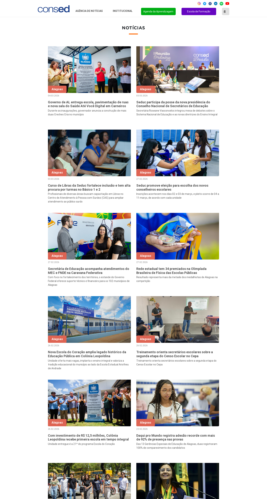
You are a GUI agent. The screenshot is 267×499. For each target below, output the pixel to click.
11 (200, 383)
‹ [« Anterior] (123, 383)
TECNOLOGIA (179, 449)
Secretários (109, 425)
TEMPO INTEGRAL (183, 430)
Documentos (110, 445)
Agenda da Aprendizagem (158, 11)
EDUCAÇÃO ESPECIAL (185, 454)
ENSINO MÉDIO (181, 445)
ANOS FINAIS (179, 425)
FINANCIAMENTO (182, 440)
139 (223, 383)
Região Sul (42, 440)
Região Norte (43, 420)
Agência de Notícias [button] (89, 10)
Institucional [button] (123, 10)
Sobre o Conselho (113, 420)
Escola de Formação (198, 11)
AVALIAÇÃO (178, 464)
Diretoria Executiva (114, 440)
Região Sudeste (45, 435)
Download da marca (114, 449)
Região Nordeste (45, 425)
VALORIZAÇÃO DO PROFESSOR (191, 435)
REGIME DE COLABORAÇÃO (189, 420)
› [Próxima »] (230, 383)
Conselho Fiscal (112, 435)
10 (192, 383)
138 (215, 383)
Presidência (109, 430)
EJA (173, 459)
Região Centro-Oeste (48, 430)
